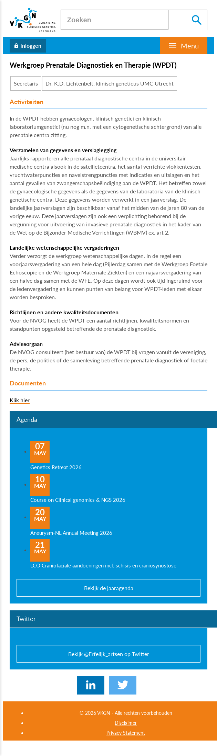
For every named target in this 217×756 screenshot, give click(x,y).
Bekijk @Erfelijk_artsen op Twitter (108, 654)
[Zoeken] (114, 20)
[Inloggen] (28, 46)
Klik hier (20, 400)
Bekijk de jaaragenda (108, 588)
